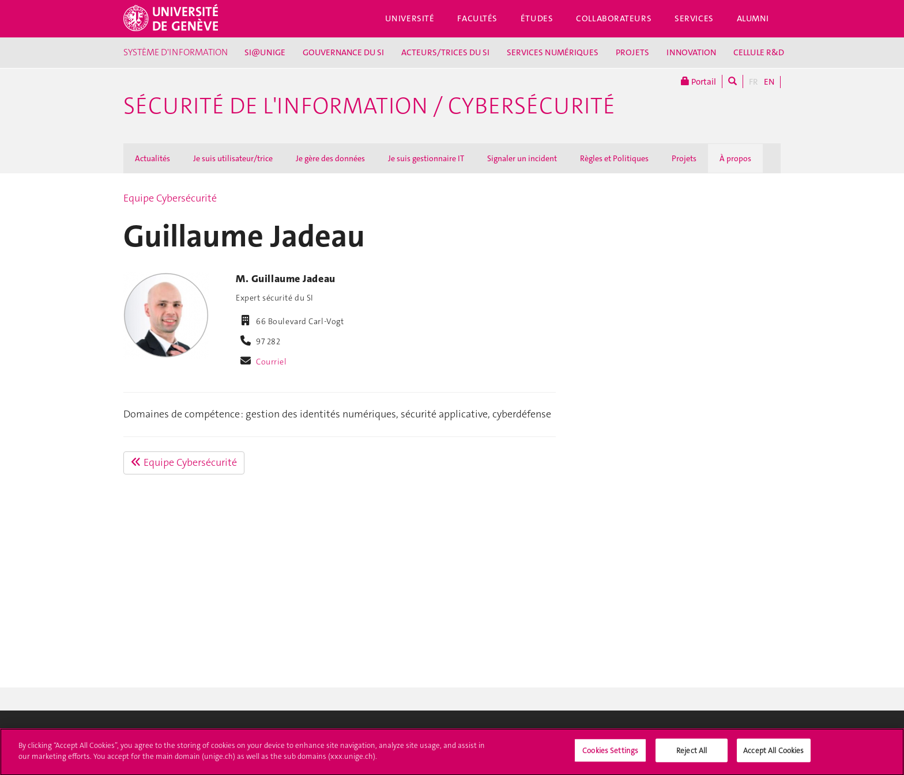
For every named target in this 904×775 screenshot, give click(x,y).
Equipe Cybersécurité (170, 198)
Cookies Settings (610, 755)
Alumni (753, 18)
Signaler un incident (522, 158)
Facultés (477, 18)
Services (694, 18)
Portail (698, 81)
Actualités (152, 158)
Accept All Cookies (773, 755)
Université (410, 18)
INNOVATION (691, 52)
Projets (684, 158)
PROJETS (632, 52)
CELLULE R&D (758, 52)
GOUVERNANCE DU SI (343, 52)
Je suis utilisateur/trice (233, 158)
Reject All (691, 755)
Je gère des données (330, 158)
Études (537, 18)
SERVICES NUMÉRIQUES (552, 52)
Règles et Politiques (614, 158)
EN (769, 82)
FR (753, 82)
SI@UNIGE (264, 52)
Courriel (271, 361)
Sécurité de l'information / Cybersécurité (369, 105)
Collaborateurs (613, 18)
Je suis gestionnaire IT (426, 158)
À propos (735, 158)
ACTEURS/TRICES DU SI (445, 52)
